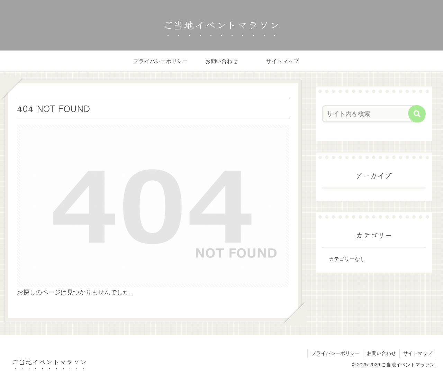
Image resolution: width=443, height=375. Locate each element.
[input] (369, 113)
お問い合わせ (381, 353)
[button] (417, 113)
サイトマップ (417, 353)
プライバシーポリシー (335, 353)
